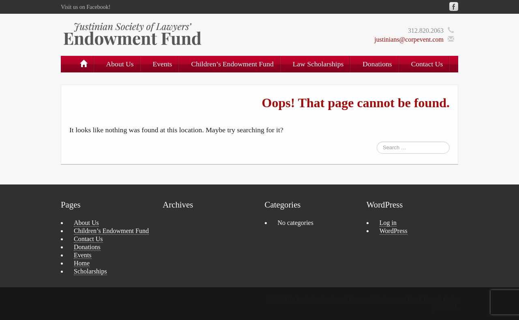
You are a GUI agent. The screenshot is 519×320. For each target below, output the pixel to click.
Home (82, 263)
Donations (377, 64)
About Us (120, 64)
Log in (388, 222)
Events (162, 64)
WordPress (393, 230)
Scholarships (90, 271)
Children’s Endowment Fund (232, 64)
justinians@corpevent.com (409, 39)
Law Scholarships (318, 64)
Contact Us (427, 64)
